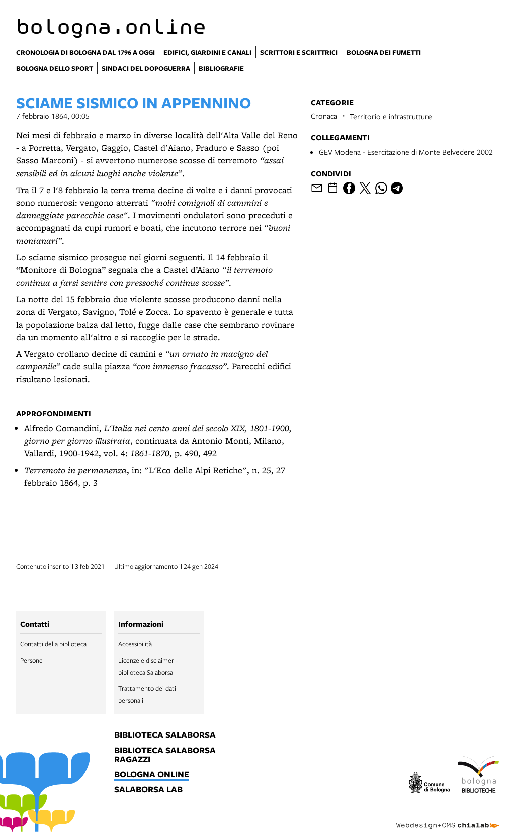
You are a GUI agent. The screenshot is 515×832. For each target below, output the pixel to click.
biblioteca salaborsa (165, 735)
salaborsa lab (148, 790)
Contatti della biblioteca (53, 644)
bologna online (151, 775)
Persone (31, 660)
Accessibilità (135, 644)
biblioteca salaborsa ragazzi (165, 755)
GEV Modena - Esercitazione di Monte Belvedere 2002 (406, 152)
